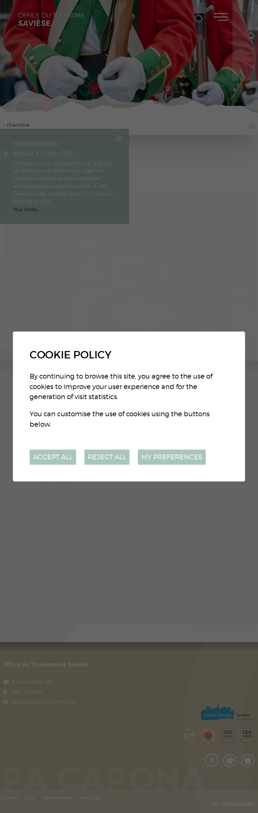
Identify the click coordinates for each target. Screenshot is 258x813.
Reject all (107, 457)
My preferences (171, 457)
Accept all (53, 457)
